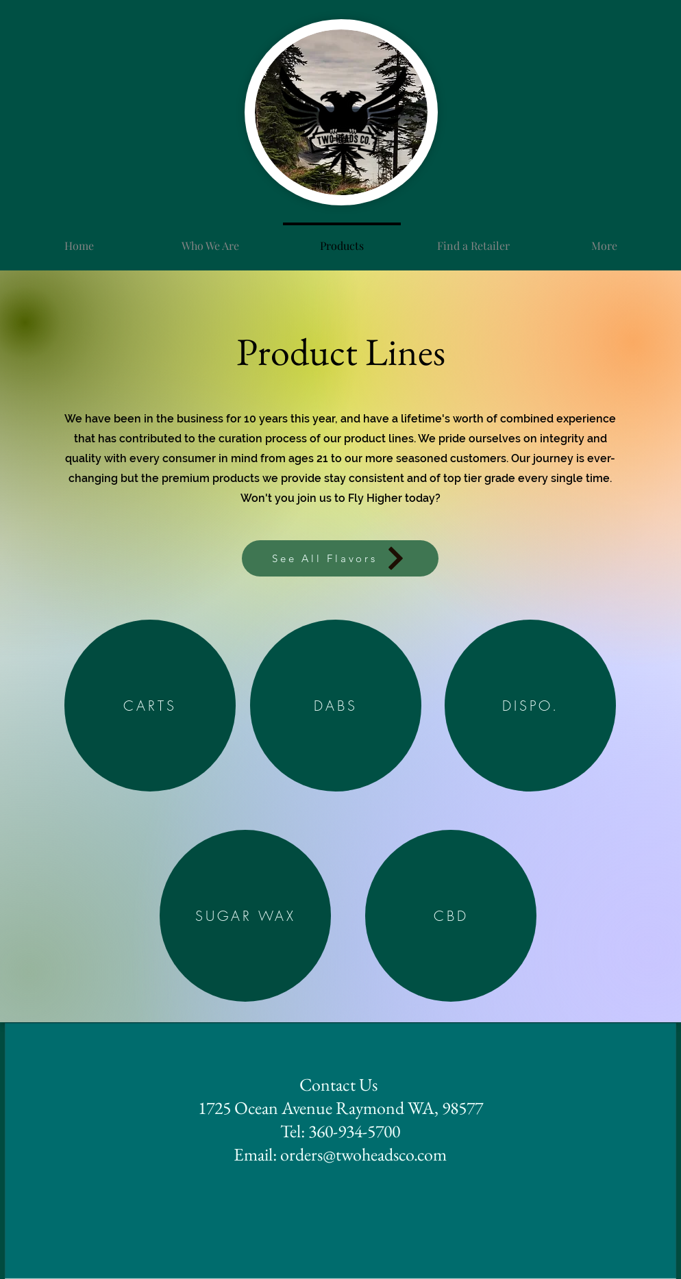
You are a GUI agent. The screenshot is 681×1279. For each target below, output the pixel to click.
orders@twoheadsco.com (363, 1154)
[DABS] (335, 706)
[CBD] (450, 916)
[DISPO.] (530, 706)
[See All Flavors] (340, 558)
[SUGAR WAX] (245, 916)
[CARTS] (150, 706)
